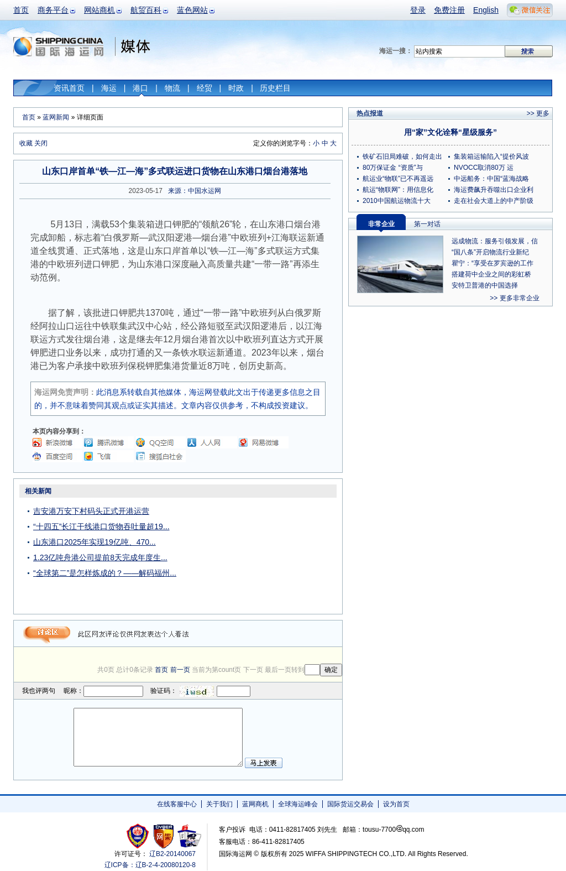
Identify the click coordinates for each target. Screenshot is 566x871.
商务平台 (53, 10)
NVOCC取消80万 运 (483, 167)
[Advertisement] (273, 553)
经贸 (204, 88)
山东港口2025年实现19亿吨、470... (94, 542)
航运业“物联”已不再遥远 (398, 178)
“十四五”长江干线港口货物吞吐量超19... (101, 526)
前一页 (180, 670)
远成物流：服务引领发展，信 (495, 241)
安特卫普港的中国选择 (485, 285)
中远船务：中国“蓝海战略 (491, 178)
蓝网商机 (255, 804)
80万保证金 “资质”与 (393, 167)
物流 (172, 88)
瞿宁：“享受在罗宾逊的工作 (492, 263)
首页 (21, 10)
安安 (188, 835)
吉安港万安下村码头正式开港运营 (91, 511)
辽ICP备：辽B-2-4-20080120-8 (150, 865)
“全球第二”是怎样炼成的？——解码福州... (104, 573)
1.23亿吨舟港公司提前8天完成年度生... (100, 557)
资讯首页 (69, 88)
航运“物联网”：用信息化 (398, 190)
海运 (109, 88)
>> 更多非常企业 (514, 298)
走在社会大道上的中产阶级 (493, 201)
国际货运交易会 (350, 804)
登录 (418, 10)
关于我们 (219, 804)
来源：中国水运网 (194, 191)
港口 (140, 88)
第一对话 (427, 224)
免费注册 (449, 10)
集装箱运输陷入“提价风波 (491, 156)
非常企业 (381, 224)
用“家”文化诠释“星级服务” (450, 132)
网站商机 (99, 10)
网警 (163, 835)
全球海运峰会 (298, 804)
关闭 (41, 143)
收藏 (26, 143)
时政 (236, 88)
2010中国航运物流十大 (397, 201)
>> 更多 (538, 113)
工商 (139, 835)
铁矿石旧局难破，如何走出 (402, 156)
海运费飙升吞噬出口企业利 (493, 190)
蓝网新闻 (56, 117)
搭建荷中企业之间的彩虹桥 (491, 274)
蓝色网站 (192, 10)
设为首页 (396, 804)
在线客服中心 (177, 804)
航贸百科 (145, 10)
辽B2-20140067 (172, 854)
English (486, 10)
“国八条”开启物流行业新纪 (490, 252)
